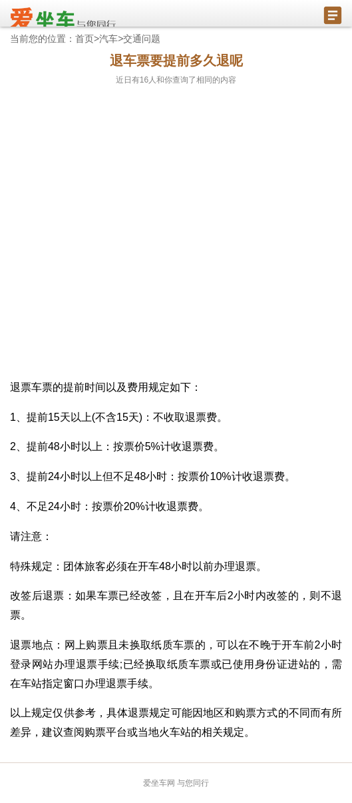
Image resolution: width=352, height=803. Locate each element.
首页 (84, 38)
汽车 (108, 38)
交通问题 (141, 38)
